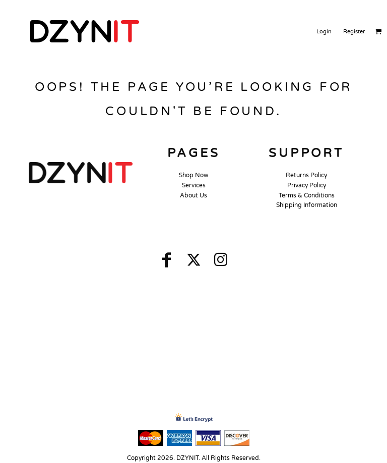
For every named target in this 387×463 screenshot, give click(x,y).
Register (354, 31)
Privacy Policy (306, 185)
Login (324, 31)
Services (194, 185)
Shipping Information (306, 205)
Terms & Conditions (307, 195)
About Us (193, 195)
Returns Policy (306, 175)
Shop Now (194, 175)
